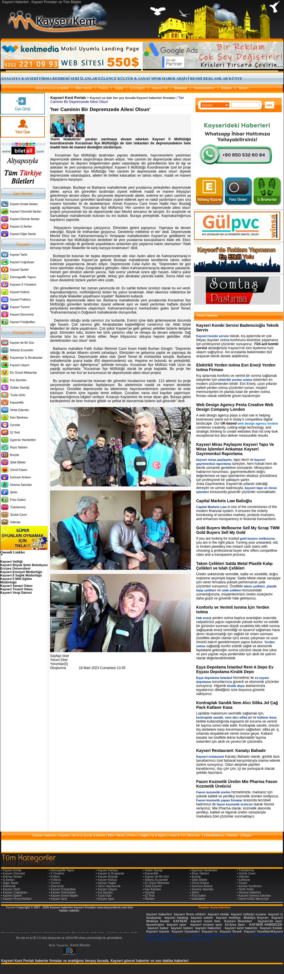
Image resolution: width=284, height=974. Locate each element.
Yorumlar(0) (59, 664)
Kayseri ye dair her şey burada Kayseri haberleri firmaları (132, 98)
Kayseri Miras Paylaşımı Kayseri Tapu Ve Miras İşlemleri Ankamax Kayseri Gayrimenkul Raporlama (235, 449)
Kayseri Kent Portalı (68, 98)
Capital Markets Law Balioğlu (224, 501)
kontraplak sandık (209, 717)
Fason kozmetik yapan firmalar (219, 800)
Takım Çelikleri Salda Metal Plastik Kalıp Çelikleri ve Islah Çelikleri (234, 565)
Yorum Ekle (59, 660)
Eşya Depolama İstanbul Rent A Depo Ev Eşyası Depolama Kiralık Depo (235, 669)
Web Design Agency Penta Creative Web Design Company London (234, 407)
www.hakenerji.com (161, 935)
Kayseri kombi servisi (212, 336)
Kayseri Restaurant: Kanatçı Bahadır (231, 750)
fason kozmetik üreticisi (235, 804)
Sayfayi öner (59, 656)
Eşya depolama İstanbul (214, 677)
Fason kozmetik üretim (213, 792)
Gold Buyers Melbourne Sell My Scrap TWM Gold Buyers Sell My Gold (238, 530)
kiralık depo (236, 685)
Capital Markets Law (211, 507)
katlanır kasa (267, 717)
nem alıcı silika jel (238, 717)
